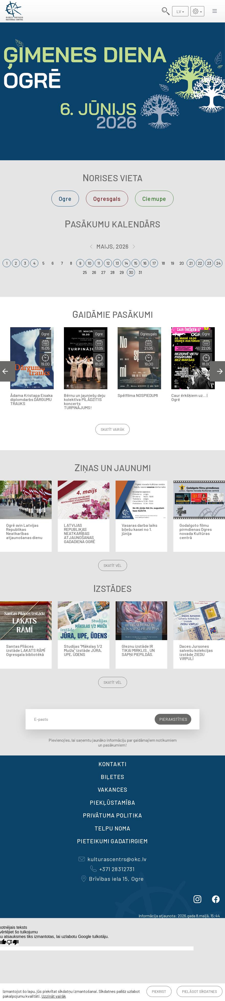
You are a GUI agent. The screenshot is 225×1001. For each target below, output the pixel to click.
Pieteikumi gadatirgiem (112, 841)
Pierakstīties (173, 719)
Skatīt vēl (113, 565)
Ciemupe (154, 198)
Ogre (65, 198)
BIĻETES (113, 776)
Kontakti (112, 764)
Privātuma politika (112, 815)
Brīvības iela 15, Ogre (112, 878)
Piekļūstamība (112, 802)
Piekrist (159, 991)
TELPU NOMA (113, 828)
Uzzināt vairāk (53, 996)
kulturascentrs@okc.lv (112, 859)
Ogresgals (107, 198)
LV (178, 11)
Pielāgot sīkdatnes (199, 991)
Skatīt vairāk (112, 429)
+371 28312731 (112, 868)
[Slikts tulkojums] (12, 942)
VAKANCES (112, 789)
